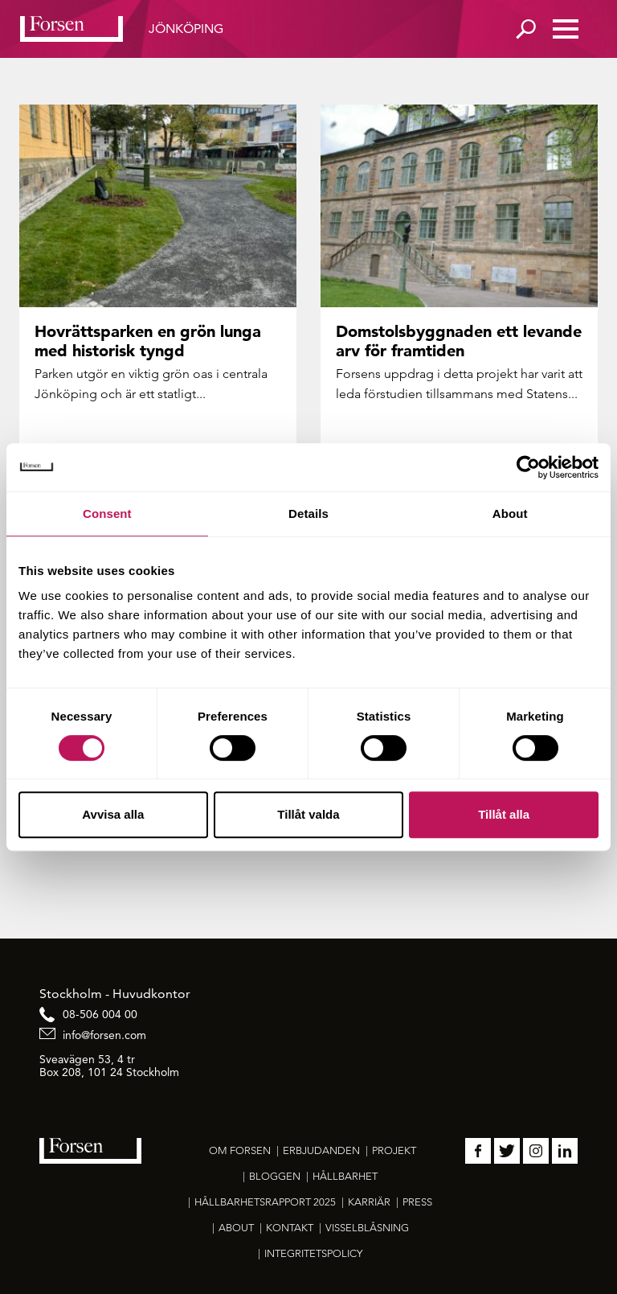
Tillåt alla (503, 814)
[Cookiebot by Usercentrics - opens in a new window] (528, 467)
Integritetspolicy (313, 1253)
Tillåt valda (308, 814)
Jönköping (186, 28)
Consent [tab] (107, 513)
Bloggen (274, 1176)
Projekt (394, 1150)
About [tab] (510, 513)
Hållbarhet (345, 1176)
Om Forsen (240, 1150)
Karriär (369, 1202)
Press (417, 1202)
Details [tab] (308, 513)
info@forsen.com (104, 1035)
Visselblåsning (367, 1228)
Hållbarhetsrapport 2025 (265, 1202)
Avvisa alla (113, 814)
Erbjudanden (321, 1150)
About (236, 1228)
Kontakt (289, 1228)
